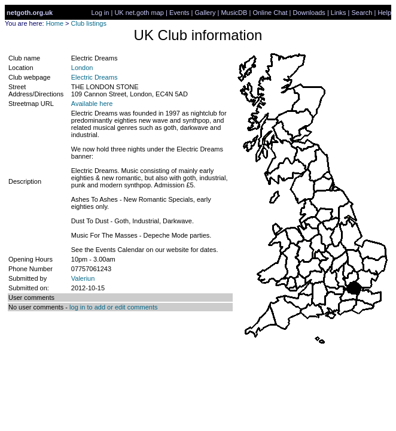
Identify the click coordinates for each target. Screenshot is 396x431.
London (82, 67)
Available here (92, 103)
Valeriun (83, 278)
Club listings (88, 23)
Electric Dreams (94, 77)
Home (54, 23)
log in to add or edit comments (113, 307)
